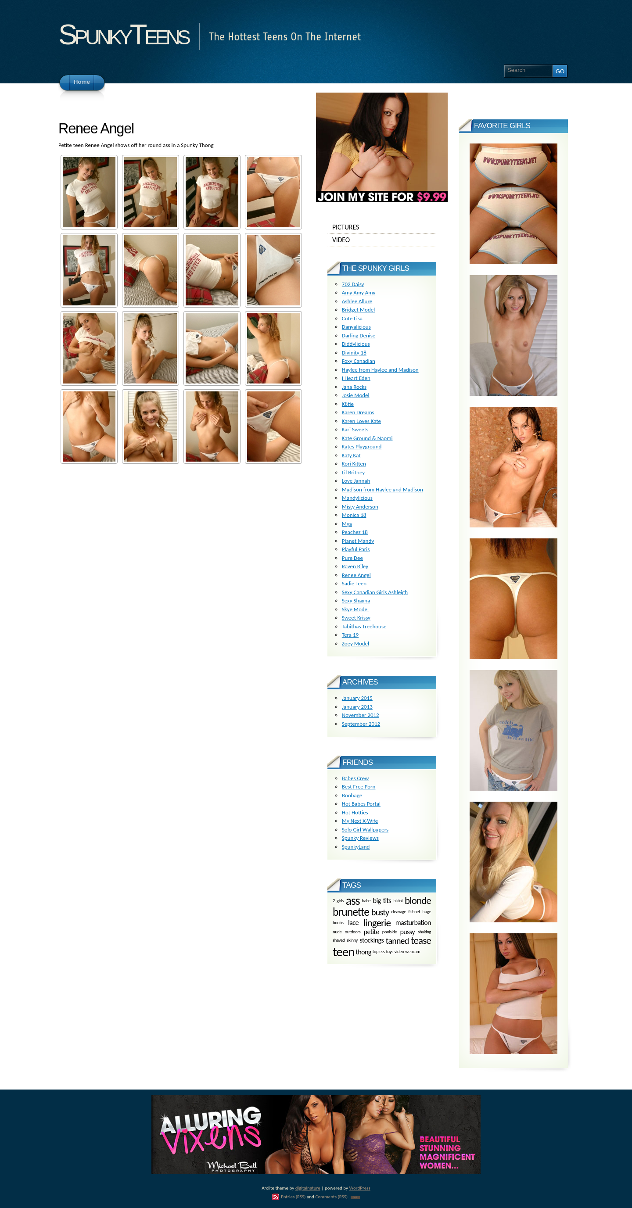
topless (379, 952)
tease (421, 940)
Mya (347, 523)
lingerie (377, 923)
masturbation (413, 922)
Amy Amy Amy (359, 292)
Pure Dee (352, 558)
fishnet (414, 912)
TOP (355, 1197)
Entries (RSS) (293, 1197)
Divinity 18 (354, 352)
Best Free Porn (359, 786)
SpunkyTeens (123, 34)
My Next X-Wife (360, 820)
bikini (397, 900)
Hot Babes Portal (361, 803)
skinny (352, 940)
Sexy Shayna (356, 600)
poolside (389, 932)
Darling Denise (358, 335)
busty (380, 912)
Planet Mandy (358, 541)
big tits (382, 900)
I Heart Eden (356, 378)
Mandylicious (357, 498)
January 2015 (357, 698)
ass (353, 900)
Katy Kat (351, 455)
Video (382, 240)
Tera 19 (350, 634)
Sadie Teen (354, 583)
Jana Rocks (354, 387)
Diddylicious (356, 344)
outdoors (353, 932)
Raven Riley (355, 566)
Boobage (352, 795)
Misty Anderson (360, 506)
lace (353, 922)
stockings (372, 940)
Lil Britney (353, 472)
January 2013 (357, 706)
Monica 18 (354, 515)
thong (363, 952)
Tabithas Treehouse (364, 626)
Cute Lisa (352, 318)
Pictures (382, 227)
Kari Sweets (355, 429)
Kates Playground (362, 446)
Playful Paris (356, 549)
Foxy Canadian (358, 361)
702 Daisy (353, 284)
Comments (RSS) (331, 1197)
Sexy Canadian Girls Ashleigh (375, 592)
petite (371, 932)
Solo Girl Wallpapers (365, 829)
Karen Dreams (358, 412)
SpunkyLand (356, 846)
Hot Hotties (355, 812)
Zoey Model (355, 643)
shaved (339, 940)
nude (337, 932)
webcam (412, 952)
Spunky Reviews (360, 838)
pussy (407, 932)
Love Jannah (356, 480)
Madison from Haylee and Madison (382, 489)
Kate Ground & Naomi (367, 438)
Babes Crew (355, 778)
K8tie (348, 404)
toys (389, 952)
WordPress (359, 1188)
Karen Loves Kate (361, 421)
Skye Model (355, 609)
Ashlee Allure (357, 301)
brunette (351, 912)
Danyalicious (356, 326)
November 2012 (360, 715)
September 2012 (361, 723)
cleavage (398, 912)
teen (343, 952)
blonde (418, 900)
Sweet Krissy (356, 617)
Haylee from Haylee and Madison (380, 369)
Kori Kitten (354, 463)
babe (366, 900)
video (399, 952)
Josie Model (356, 395)
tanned (397, 941)
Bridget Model (358, 309)
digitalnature (307, 1188)
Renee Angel (356, 575)
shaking (424, 932)
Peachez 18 (355, 532)
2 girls (338, 900)
